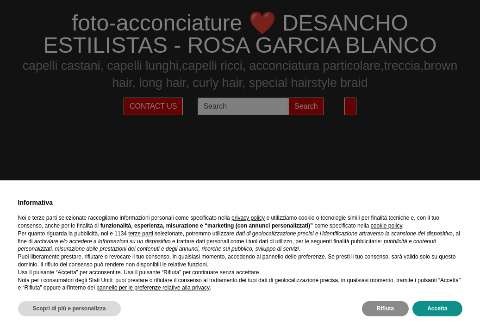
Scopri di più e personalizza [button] (69, 308)
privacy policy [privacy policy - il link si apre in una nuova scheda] (248, 218)
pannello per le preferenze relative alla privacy (153, 287)
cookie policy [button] (386, 225)
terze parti (140, 233)
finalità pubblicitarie (356, 241)
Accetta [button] (437, 308)
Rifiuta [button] (385, 308)
